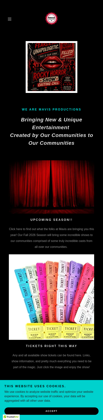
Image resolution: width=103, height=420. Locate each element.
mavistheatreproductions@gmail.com (55, 385)
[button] (13, 19)
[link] (51, 19)
